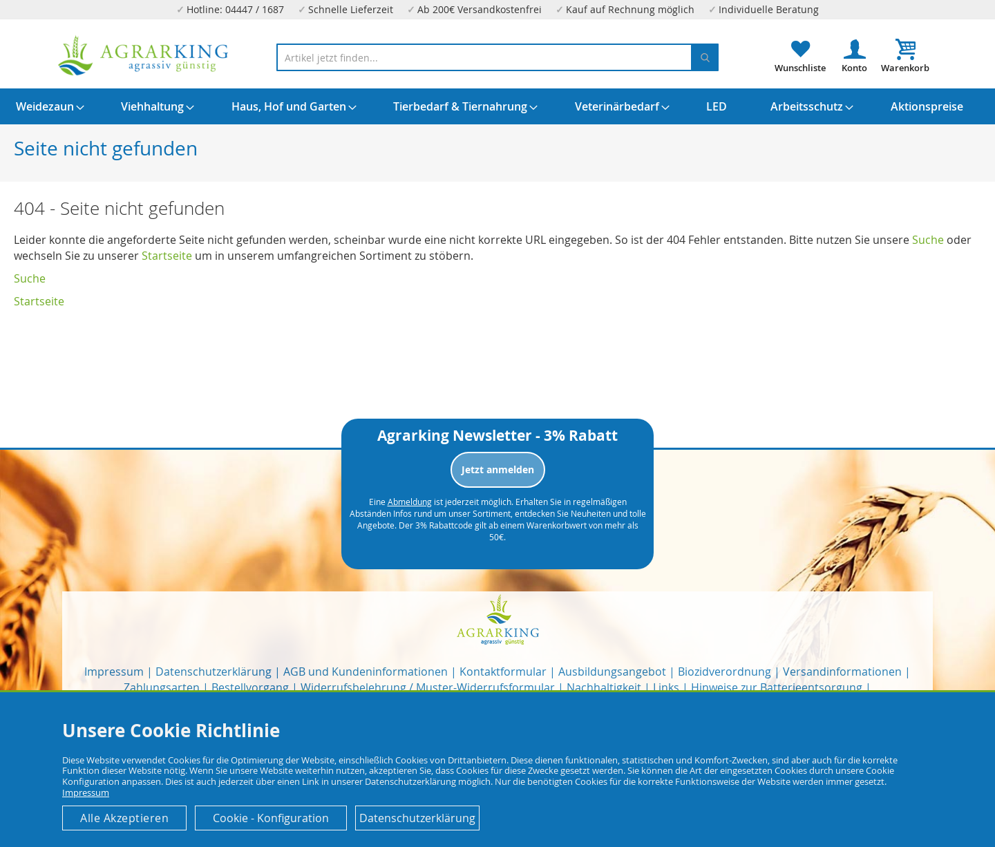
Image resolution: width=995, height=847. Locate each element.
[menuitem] (45, 106)
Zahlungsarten (162, 687)
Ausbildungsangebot (612, 671)
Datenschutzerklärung (213, 671)
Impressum (114, 671)
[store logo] (143, 55)
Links (666, 687)
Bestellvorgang (250, 687)
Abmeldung (410, 501)
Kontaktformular (503, 671)
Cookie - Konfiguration (271, 818)
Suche (928, 239)
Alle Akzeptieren (124, 818)
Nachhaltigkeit (604, 687)
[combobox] (497, 57)
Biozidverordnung (724, 671)
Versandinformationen (842, 671)
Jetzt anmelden (498, 469)
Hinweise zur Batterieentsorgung (776, 687)
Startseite (167, 255)
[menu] (497, 106)
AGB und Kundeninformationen (365, 671)
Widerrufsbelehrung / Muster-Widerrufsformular (428, 687)
